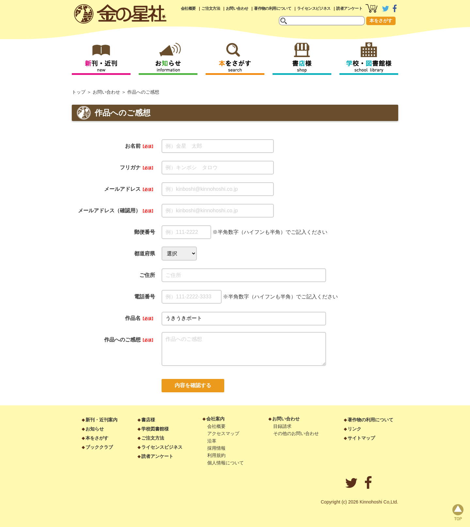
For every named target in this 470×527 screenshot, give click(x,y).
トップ (79, 92)
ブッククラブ (99, 447)
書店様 (148, 419)
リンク (354, 428)
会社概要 (188, 8)
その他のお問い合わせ (296, 433)
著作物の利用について (272, 8)
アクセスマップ (223, 433)
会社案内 (215, 418)
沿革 (211, 441)
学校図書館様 (155, 428)
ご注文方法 (210, 8)
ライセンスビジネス (314, 8)
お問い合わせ (237, 8)
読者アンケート (349, 8)
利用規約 (216, 455)
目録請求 (282, 426)
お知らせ (95, 428)
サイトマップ (361, 438)
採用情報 (216, 448)
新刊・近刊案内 (102, 419)
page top (457, 512)
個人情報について (225, 462)
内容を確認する (193, 385)
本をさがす (380, 20)
